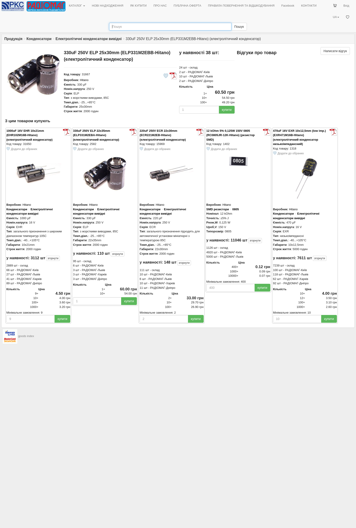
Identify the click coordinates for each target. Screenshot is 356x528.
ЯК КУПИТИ (138, 5)
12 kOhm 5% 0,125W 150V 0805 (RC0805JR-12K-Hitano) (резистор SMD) (230, 135)
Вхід (346, 5)
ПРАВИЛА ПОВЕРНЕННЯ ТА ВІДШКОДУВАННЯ (241, 5)
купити (227, 110)
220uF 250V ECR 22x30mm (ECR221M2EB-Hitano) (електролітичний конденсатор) (163, 135)
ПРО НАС (160, 5)
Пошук (239, 26)
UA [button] (336, 17)
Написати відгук (335, 51)
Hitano (84, 80)
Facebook (287, 5)
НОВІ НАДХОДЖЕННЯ (107, 5)
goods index (26, 336)
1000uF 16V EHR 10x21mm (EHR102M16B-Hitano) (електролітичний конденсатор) (29, 135)
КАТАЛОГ (77, 5)
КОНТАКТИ (308, 5)
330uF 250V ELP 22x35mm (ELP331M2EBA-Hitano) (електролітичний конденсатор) (96, 135)
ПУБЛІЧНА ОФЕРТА (187, 5)
